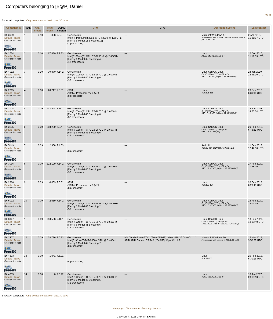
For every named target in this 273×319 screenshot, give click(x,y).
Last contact (259, 27)
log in (268, 14)
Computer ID (13, 27)
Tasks (17, 37)
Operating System (224, 27)
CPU (95, 27)
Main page (118, 308)
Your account (133, 308)
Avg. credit (37, 29)
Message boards (151, 308)
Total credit (49, 29)
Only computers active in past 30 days (47, 20)
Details (8, 37)
